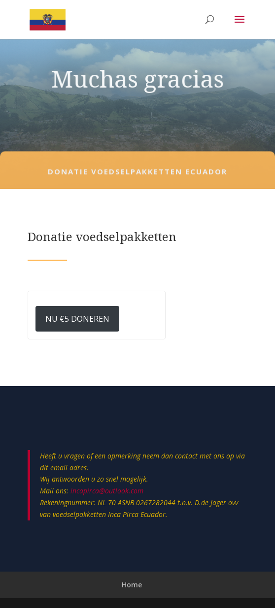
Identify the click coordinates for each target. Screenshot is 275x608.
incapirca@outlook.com (106, 490)
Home (132, 584)
